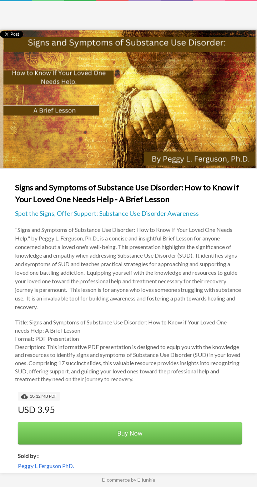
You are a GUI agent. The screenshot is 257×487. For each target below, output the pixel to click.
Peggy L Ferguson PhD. (46, 465)
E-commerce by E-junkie (128, 480)
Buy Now (130, 433)
